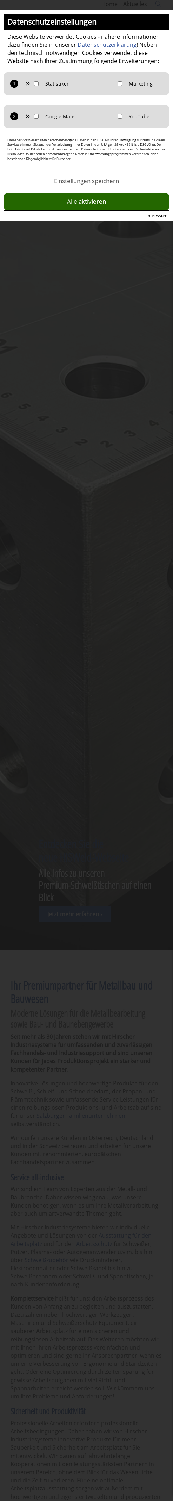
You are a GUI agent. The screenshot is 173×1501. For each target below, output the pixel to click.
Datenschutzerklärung (107, 45)
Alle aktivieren (86, 201)
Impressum (156, 215)
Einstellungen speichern (86, 181)
